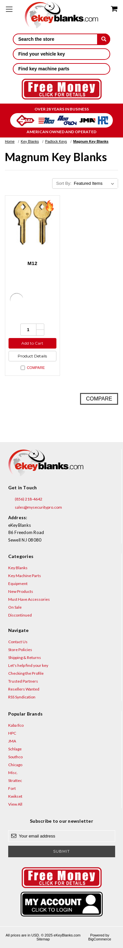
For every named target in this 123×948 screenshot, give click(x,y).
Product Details (32, 355)
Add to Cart (32, 343)
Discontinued (20, 615)
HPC (12, 733)
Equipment (18, 583)
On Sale (15, 607)
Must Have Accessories (29, 599)
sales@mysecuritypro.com (35, 507)
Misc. (13, 772)
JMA (12, 741)
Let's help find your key (28, 665)
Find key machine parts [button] (61, 68)
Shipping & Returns (24, 657)
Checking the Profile (26, 673)
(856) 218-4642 (25, 499)
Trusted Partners (23, 681)
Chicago (15, 764)
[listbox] (95, 183)
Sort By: (63, 183)
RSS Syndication (21, 696)
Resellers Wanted (23, 689)
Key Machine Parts (24, 575)
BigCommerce (99, 939)
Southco (15, 756)
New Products (20, 591)
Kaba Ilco (16, 725)
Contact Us (18, 641)
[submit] (103, 39)
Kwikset (15, 796)
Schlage (15, 748)
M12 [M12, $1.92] (32, 263)
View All (15, 804)
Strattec (15, 780)
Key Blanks (18, 567)
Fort (12, 788)
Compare (33, 368)
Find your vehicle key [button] (61, 54)
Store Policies (20, 649)
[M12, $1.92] (32, 223)
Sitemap (43, 939)
